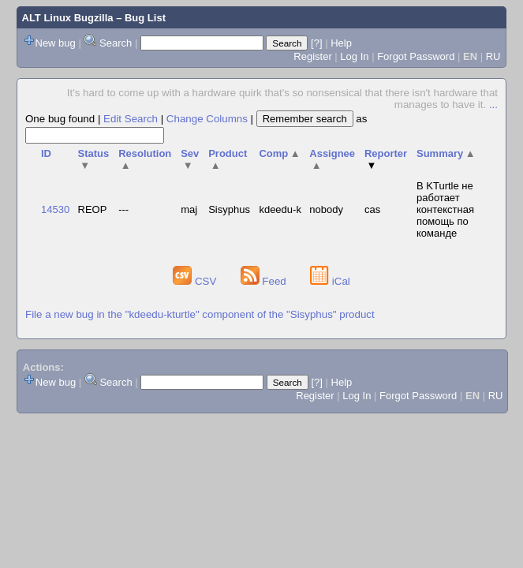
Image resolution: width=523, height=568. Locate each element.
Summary (446, 153)
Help (341, 43)
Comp (279, 153)
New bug (55, 43)
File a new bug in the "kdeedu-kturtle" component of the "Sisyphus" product (200, 314)
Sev (190, 159)
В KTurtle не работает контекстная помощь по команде (445, 209)
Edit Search (130, 119)
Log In (354, 56)
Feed (265, 281)
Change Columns (207, 119)
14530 (55, 209)
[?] (316, 43)
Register (312, 56)
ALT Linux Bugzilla (68, 18)
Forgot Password (415, 56)
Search (115, 43)
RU (493, 56)
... (493, 104)
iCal (330, 281)
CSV (196, 281)
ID (46, 153)
